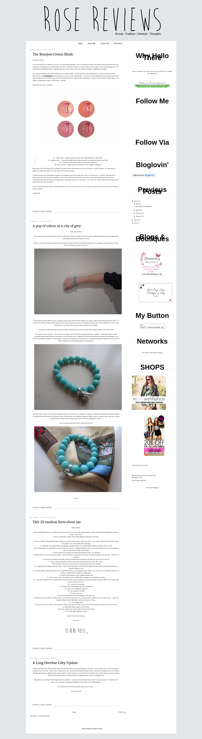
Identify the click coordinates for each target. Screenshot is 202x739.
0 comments (48, 507)
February (139, 213)
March (138, 210)
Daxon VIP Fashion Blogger (154, 353)
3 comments (48, 648)
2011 (135, 223)
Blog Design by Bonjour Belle (92, 729)
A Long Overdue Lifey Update (55, 663)
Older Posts (122, 712)
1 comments (48, 211)
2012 (136, 220)
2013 (136, 201)
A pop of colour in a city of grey (57, 226)
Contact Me (104, 43)
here (63, 418)
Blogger (155, 488)
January (138, 216)
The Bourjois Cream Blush (53, 54)
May (137, 204)
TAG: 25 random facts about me (57, 522)
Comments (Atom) (44, 716)
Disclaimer (118, 43)
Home (80, 43)
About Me (91, 43)
